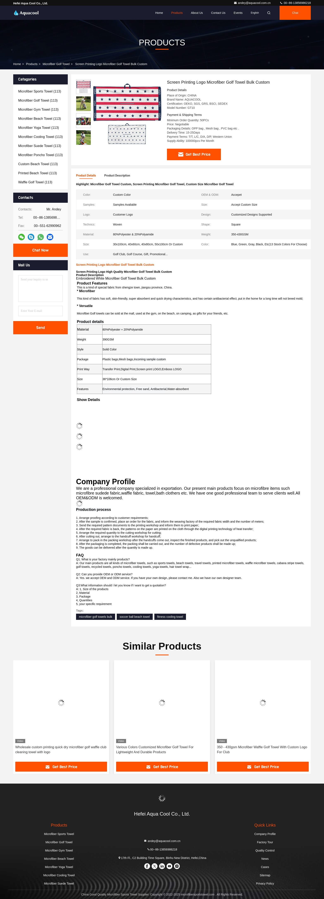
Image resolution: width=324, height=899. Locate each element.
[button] (83, 143)
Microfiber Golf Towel (56, 64)
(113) (39, 91)
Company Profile (265, 834)
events (238, 12)
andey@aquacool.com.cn (252, 3)
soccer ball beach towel (135, 616)
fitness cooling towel (170, 616)
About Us (197, 12)
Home (159, 12)
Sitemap (265, 875)
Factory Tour (265, 842)
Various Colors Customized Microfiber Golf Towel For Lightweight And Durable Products (155, 749)
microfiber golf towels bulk (95, 616)
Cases (265, 867)
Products (177, 12)
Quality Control (265, 850)
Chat (295, 12)
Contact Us (218, 12)
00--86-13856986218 (295, 3)
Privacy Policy (265, 883)
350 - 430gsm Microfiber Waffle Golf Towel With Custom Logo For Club (262, 749)
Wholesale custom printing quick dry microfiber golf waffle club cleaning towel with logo (60, 749)
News (265, 858)
